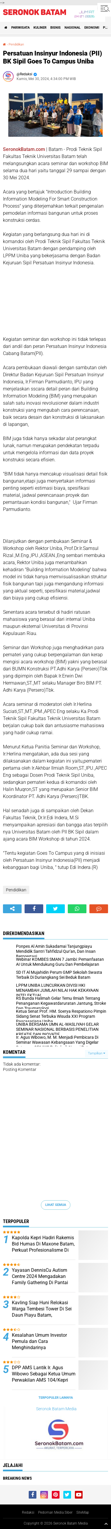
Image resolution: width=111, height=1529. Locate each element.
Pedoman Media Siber (55, 1512)
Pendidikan (16, 44)
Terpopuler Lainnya (55, 1398)
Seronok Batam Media (56, 1408)
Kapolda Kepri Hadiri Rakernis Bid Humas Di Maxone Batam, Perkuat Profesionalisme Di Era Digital (43, 1247)
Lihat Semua (55, 1205)
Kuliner (39, 28)
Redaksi (28, 1512)
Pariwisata (20, 28)
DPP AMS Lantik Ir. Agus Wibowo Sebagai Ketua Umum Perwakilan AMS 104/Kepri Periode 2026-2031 (43, 1377)
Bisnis (55, 28)
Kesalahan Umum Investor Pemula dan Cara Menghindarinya (39, 1341)
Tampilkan (96, 1053)
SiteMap (82, 1512)
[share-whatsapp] (77, 908)
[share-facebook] (34, 908)
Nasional (73, 28)
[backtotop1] (106, 1523)
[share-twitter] (55, 908)
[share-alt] (12, 908)
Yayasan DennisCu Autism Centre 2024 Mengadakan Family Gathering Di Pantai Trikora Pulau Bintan (40, 1279)
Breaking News (17, 1478)
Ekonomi (91, 28)
